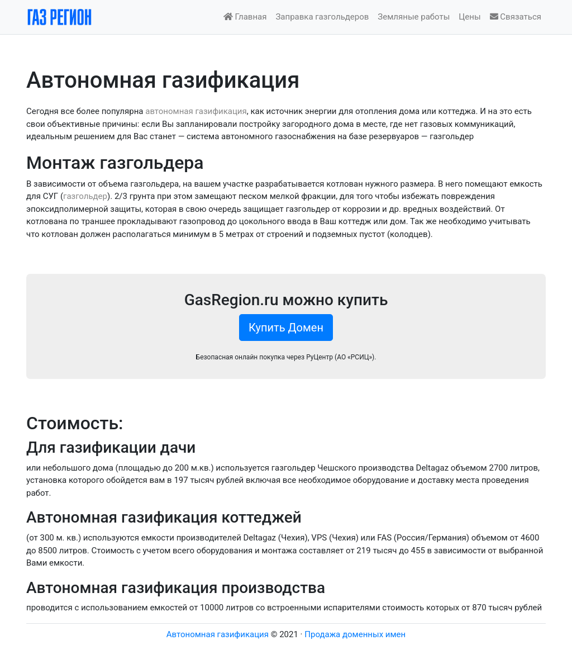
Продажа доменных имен (355, 634)
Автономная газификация (217, 634)
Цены (469, 17)
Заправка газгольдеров (322, 17)
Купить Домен (286, 327)
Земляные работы (414, 17)
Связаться (515, 17)
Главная (245, 17)
